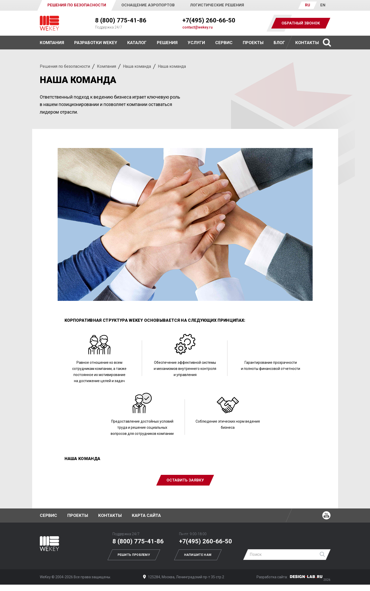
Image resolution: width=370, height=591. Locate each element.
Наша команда (137, 66)
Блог (279, 42)
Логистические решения (217, 5)
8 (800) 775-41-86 (120, 20)
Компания (106, 66)
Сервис (224, 42)
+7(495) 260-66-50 (208, 20)
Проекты (77, 515)
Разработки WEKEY (95, 42)
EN (322, 5)
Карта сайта (146, 515)
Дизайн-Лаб (306, 576)
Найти (322, 554)
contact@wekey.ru (197, 27)
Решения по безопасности (65, 66)
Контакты (307, 42)
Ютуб (326, 515)
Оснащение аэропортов (148, 5)
